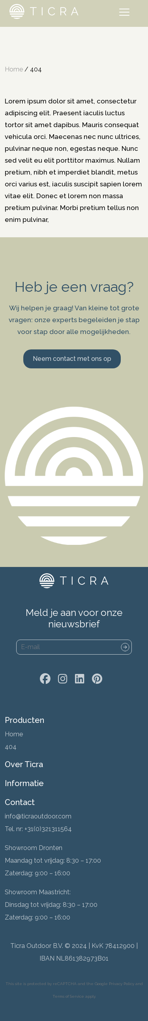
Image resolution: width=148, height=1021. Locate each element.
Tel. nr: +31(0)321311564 (38, 829)
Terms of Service (68, 996)
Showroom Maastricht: (38, 892)
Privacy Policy (121, 984)
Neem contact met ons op (72, 358)
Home (14, 69)
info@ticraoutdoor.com (38, 816)
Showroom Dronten (33, 848)
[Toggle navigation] (126, 13)
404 (11, 747)
